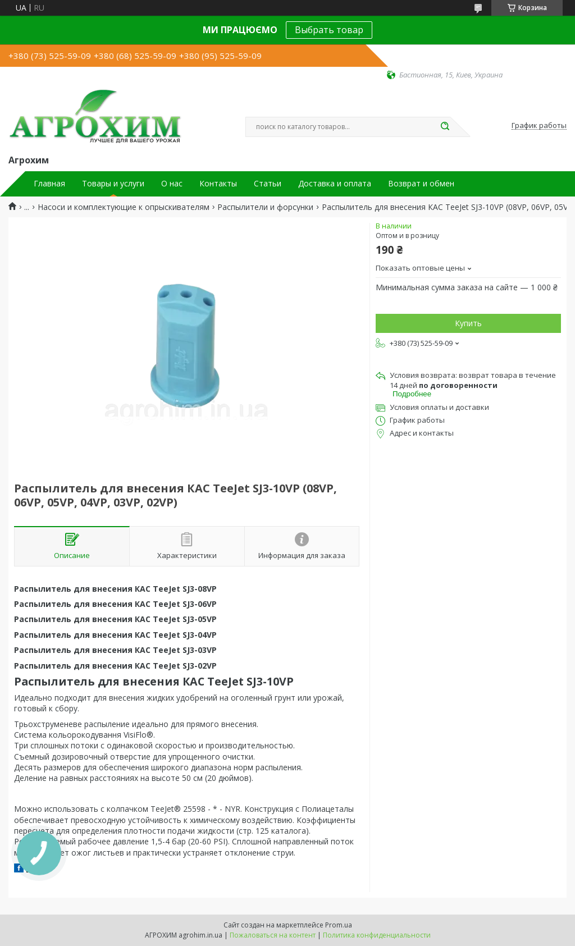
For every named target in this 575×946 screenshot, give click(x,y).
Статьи (267, 184)
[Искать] (444, 127)
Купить (468, 323)
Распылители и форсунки (265, 207)
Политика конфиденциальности (377, 935)
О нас (171, 184)
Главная (49, 184)
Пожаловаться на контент (273, 935)
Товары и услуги (113, 184)
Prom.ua (338, 925)
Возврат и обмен (421, 184)
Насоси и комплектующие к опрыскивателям (123, 207)
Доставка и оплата (334, 184)
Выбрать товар (329, 30)
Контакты (218, 184)
